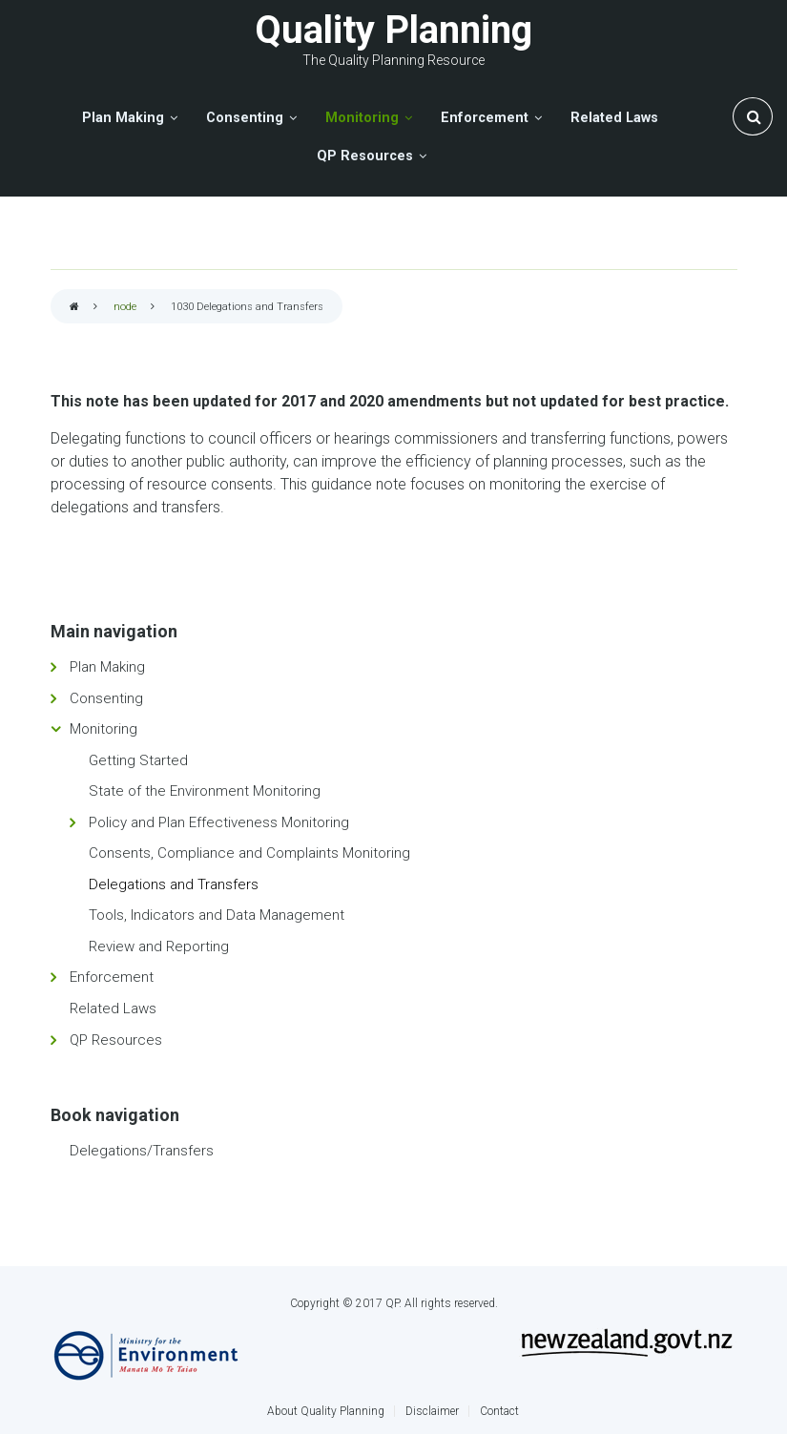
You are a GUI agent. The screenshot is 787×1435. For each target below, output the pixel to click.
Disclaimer (432, 1411)
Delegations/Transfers (142, 1150)
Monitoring (103, 729)
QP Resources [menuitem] (365, 156)
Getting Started (138, 760)
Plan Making (107, 667)
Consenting (106, 698)
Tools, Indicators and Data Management (216, 915)
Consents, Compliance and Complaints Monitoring (249, 853)
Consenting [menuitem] (244, 118)
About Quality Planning (325, 1411)
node (125, 307)
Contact (499, 1411)
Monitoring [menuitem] (362, 118)
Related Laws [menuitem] (614, 118)
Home (74, 308)
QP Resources (116, 1040)
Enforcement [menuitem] (484, 118)
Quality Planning (393, 30)
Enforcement (112, 977)
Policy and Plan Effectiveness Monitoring (219, 822)
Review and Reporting (159, 946)
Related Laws (113, 1008)
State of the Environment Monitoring (205, 791)
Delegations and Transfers (174, 884)
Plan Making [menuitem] (123, 118)
